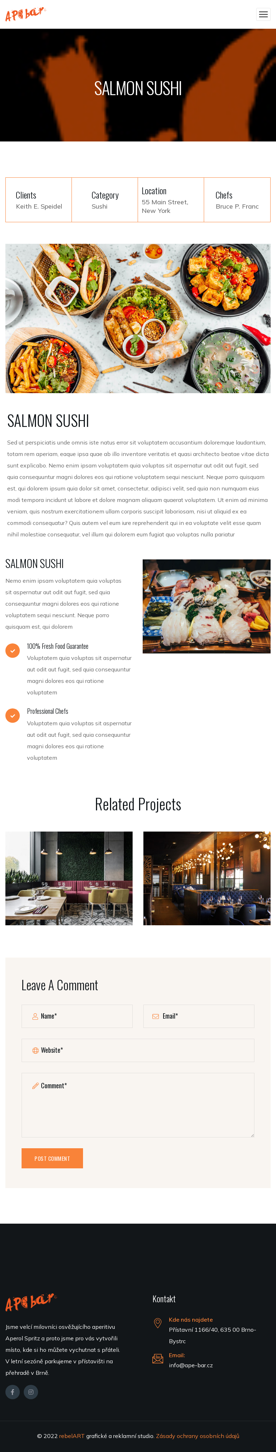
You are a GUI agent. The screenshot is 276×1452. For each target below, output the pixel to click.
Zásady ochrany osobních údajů (197, 1435)
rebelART (72, 1435)
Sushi (99, 206)
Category (105, 194)
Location (154, 190)
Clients (26, 194)
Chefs (224, 194)
